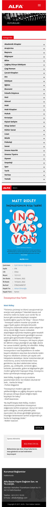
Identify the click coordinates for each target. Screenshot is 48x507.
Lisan (6, 134)
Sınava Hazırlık (11, 150)
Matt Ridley (9, 305)
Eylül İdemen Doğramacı (23, 265)
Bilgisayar (8, 56)
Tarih (6, 170)
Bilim (6, 60)
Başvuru (8, 52)
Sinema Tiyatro (11, 154)
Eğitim (7, 85)
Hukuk (7, 113)
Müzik (7, 138)
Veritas (7, 175)
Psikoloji (8, 142)
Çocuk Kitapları (11, 72)
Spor (6, 166)
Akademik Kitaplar (12, 44)
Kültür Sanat (10, 130)
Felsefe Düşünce (11, 93)
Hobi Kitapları (10, 109)
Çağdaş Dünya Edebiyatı (15, 64)
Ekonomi (8, 89)
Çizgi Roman (9, 68)
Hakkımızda (9, 475)
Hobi (6, 105)
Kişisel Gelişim (10, 121)
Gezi (6, 97)
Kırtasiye (8, 117)
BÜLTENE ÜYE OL (31, 444)
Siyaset (7, 158)
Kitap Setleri (9, 126)
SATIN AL (39, 427)
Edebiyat (8, 81)
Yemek (7, 179)
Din (6, 77)
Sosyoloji (8, 162)
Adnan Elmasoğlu (20, 288)
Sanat (7, 146)
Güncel (7, 101)
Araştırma (8, 48)
